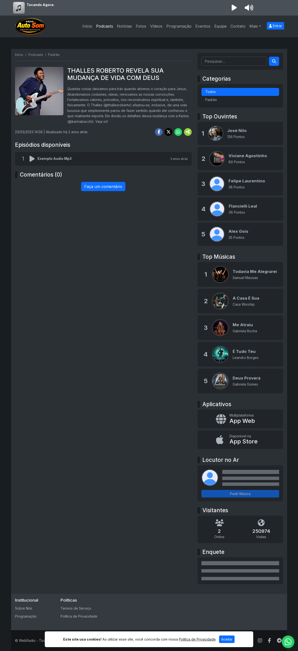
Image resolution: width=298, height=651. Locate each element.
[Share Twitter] (168, 132)
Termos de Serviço (76, 608)
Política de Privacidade (79, 616)
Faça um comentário (103, 186)
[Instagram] (260, 640)
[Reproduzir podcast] (34, 158)
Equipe (220, 26)
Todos (210, 92)
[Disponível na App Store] (240, 439)
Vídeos (156, 26)
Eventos (202, 26)
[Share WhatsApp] (178, 132)
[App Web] (240, 419)
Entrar (275, 26)
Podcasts (104, 26)
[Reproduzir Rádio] (234, 8)
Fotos (141, 26)
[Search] (274, 61)
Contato (237, 26)
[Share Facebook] (159, 132)
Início (87, 26)
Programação (178, 26)
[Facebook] (269, 640)
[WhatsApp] (288, 642)
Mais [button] (253, 26)
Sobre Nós (23, 608)
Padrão (211, 100)
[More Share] (188, 132)
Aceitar (226, 639)
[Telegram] (279, 640)
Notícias (124, 26)
